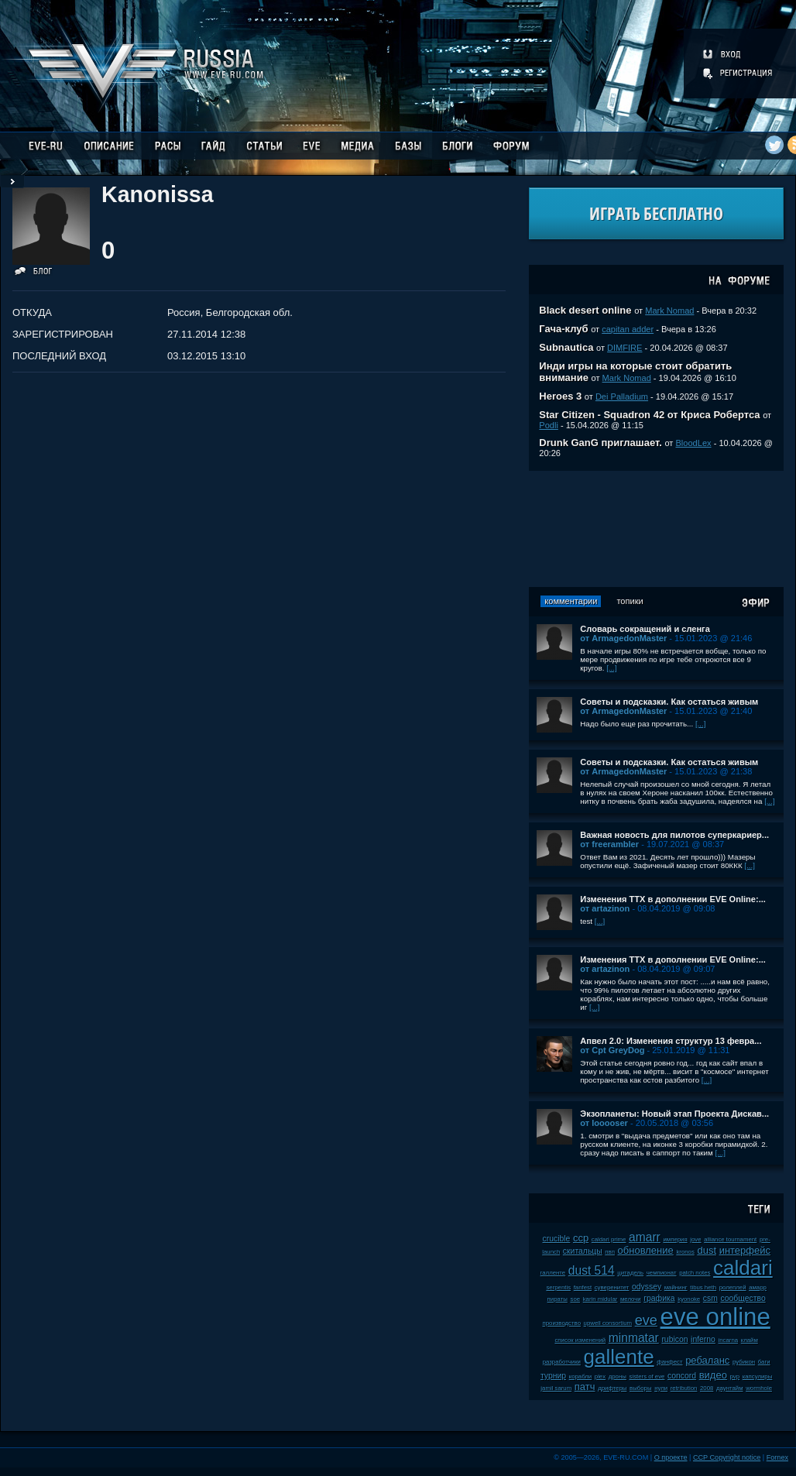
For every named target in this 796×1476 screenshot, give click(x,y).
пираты (557, 1299)
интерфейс (744, 1250)
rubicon (674, 1339)
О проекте (671, 1457)
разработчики (562, 1361)
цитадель (630, 1272)
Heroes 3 (560, 396)
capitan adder (628, 329)
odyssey (646, 1286)
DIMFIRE (624, 347)
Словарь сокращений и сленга (645, 628)
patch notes (694, 1272)
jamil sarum (555, 1388)
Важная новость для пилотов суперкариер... (674, 834)
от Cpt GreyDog (612, 1050)
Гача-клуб (563, 329)
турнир (553, 1375)
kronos (685, 1251)
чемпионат (662, 1272)
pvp (735, 1376)
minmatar (634, 1337)
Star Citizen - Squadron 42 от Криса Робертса (649, 414)
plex (600, 1376)
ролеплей (732, 1287)
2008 (706, 1388)
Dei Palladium (621, 396)
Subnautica (566, 347)
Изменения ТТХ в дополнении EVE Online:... (673, 899)
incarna (729, 1340)
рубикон (744, 1361)
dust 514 (591, 1270)
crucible (557, 1238)
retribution (684, 1388)
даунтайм (729, 1388)
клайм (749, 1340)
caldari (743, 1267)
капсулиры (758, 1376)
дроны (617, 1376)
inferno (703, 1339)
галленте (553, 1272)
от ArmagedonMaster (623, 638)
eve (646, 1320)
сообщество (743, 1298)
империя (675, 1239)
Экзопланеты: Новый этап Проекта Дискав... (674, 1113)
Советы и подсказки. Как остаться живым (669, 701)
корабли (580, 1376)
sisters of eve (647, 1376)
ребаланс (707, 1360)
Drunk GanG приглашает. (600, 442)
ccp (580, 1238)
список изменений (580, 1340)
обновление (646, 1250)
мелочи (630, 1299)
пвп (610, 1251)
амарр (758, 1287)
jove (695, 1239)
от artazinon (605, 908)
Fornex (777, 1457)
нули (660, 1388)
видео (713, 1375)
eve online (715, 1316)
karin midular (600, 1299)
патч (585, 1386)
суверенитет (612, 1287)
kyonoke (689, 1299)
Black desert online (585, 310)
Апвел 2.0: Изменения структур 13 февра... (670, 1040)
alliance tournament (730, 1239)
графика (658, 1298)
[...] (611, 668)
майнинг (676, 1287)
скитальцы (582, 1251)
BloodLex (693, 443)
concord (681, 1375)
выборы (641, 1388)
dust (706, 1250)
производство (562, 1323)
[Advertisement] (657, 529)
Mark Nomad (669, 310)
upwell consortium (608, 1323)
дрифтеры (612, 1388)
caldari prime (609, 1239)
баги (764, 1361)
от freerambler (609, 844)
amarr (644, 1237)
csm (710, 1298)
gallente (619, 1356)
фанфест (669, 1361)
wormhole (759, 1388)
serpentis (558, 1287)
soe (576, 1299)
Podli (548, 425)
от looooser (604, 1123)
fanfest (583, 1287)
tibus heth (703, 1287)
